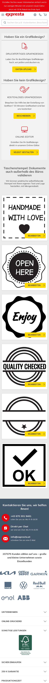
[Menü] (3, 15)
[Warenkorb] (45, 14)
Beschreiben (23, 116)
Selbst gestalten (24, 152)
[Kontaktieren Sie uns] (40, 14)
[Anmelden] (35, 14)
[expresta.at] (15, 14)
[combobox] (24, 22)
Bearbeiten (34, 235)
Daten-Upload (23, 69)
